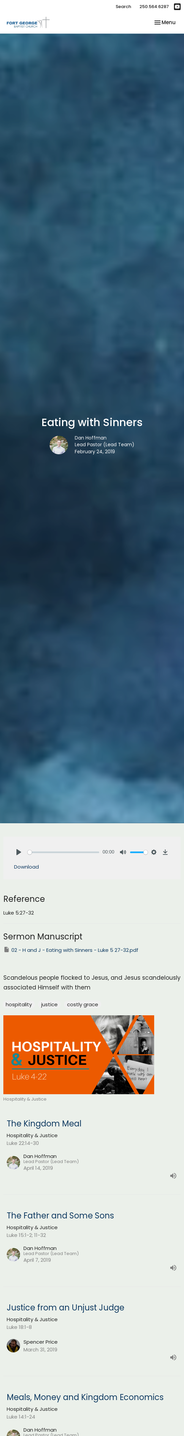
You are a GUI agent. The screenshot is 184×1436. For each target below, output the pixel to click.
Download (26, 866)
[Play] (18, 852)
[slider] (63, 852)
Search (123, 6)
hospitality (19, 1004)
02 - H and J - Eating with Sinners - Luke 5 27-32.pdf (70, 950)
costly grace (82, 1004)
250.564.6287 (154, 6)
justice (49, 1004)
